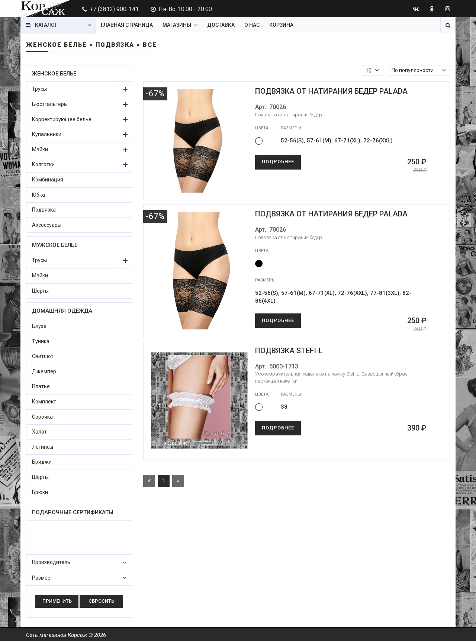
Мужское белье (54, 245)
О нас (252, 25)
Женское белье (54, 73)
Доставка (221, 25)
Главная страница (127, 25)
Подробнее (278, 161)
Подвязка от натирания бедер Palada (331, 91)
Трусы (39, 89)
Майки (40, 149)
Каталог (46, 25)
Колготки (43, 164)
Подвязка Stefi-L (289, 350)
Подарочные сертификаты (72, 512)
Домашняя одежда (62, 310)
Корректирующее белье (61, 119)
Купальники (46, 134)
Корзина (281, 25)
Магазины (177, 25)
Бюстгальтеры (50, 104)
